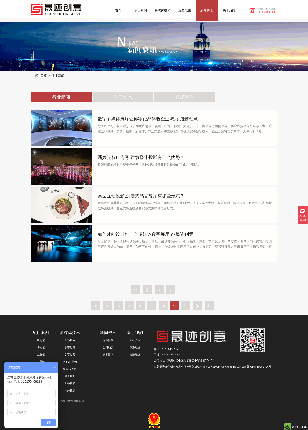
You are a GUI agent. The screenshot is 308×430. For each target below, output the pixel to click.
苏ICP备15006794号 (259, 366)
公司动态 (123, 97)
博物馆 (41, 347)
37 (129, 305)
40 (163, 305)
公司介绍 (135, 340)
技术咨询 (185, 97)
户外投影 (70, 390)
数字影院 (70, 354)
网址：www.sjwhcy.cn (167, 354)
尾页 (210, 305)
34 (95, 305)
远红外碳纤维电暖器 (72, 400)
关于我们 (229, 10)
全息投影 (70, 376)
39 (151, 305)
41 (174, 305)
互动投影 (70, 383)
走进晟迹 (135, 354)
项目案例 (140, 10)
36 (118, 305)
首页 (118, 10)
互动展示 (70, 340)
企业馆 (41, 354)
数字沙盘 (70, 347)
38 (140, 305)
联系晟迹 (135, 347)
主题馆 (41, 361)
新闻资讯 (206, 10)
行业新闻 (58, 75)
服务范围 (184, 10)
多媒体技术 (162, 10)
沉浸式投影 (70, 368)
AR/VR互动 (70, 361)
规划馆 (41, 340)
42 (185, 305)
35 (107, 305)
